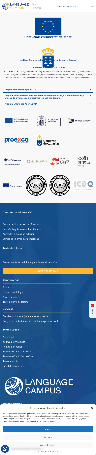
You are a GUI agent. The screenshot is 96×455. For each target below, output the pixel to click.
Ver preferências (48, 445)
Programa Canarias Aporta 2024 (21, 107)
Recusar (48, 437)
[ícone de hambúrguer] (92, 6)
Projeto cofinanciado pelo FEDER (21, 93)
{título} (41, 451)
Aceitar (48, 429)
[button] (91, 407)
